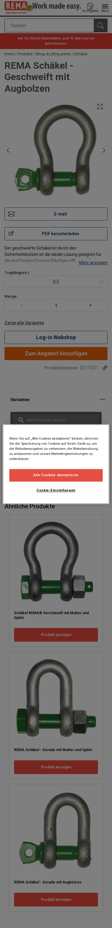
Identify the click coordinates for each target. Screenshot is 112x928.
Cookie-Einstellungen (55, 490)
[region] (56, 464)
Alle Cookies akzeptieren (56, 475)
